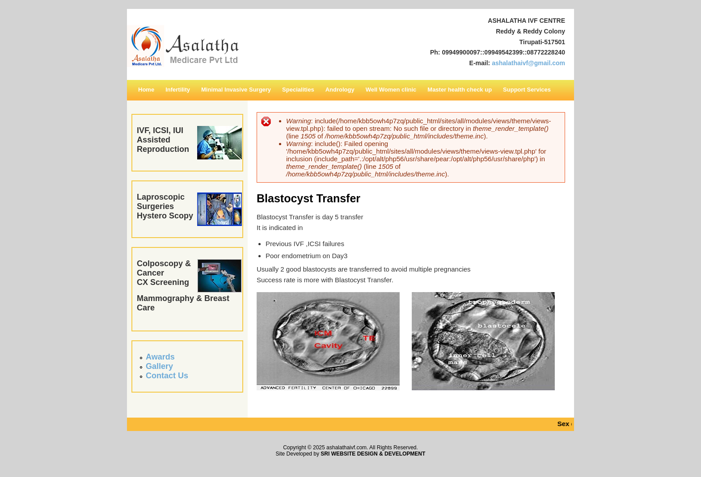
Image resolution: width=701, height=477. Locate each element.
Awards (160, 356)
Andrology (340, 89)
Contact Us (167, 375)
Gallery (159, 366)
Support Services (527, 89)
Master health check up (459, 89)
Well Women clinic (391, 89)
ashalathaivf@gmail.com (528, 63)
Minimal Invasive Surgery (236, 89)
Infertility (177, 89)
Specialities (298, 89)
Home (146, 89)
